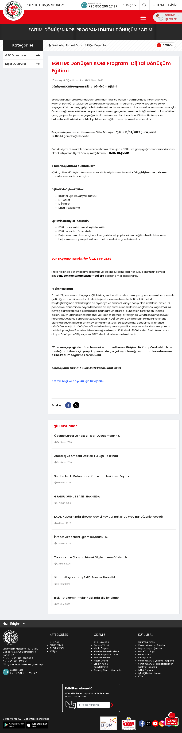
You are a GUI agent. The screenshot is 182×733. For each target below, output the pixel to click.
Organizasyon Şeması (150, 648)
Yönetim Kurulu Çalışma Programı (156, 660)
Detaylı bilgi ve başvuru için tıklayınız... (78, 381)
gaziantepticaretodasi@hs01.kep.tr (25, 664)
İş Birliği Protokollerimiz (149, 673)
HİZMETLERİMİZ (164, 5)
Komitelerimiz (101, 666)
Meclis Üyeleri (101, 660)
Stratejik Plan (145, 657)
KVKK (140, 676)
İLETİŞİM (53, 651)
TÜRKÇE (130, 5)
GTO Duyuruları (23, 55)
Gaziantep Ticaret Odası (65, 45)
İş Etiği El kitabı (145, 670)
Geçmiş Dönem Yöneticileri (108, 670)
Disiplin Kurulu (101, 663)
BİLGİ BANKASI (57, 648)
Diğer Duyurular (97, 45)
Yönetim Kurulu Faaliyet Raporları (155, 663)
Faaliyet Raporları (147, 666)
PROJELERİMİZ (56, 645)
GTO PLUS (54, 641)
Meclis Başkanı (102, 648)
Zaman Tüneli (101, 645)
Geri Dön (165, 45)
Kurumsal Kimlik (146, 641)
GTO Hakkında (101, 641)
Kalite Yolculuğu (146, 651)
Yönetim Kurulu (102, 657)
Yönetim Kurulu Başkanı (106, 651)
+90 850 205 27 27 (102, 6)
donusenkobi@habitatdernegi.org (80, 276)
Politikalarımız (145, 654)
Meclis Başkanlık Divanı (106, 654)
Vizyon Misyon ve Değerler (151, 645)
